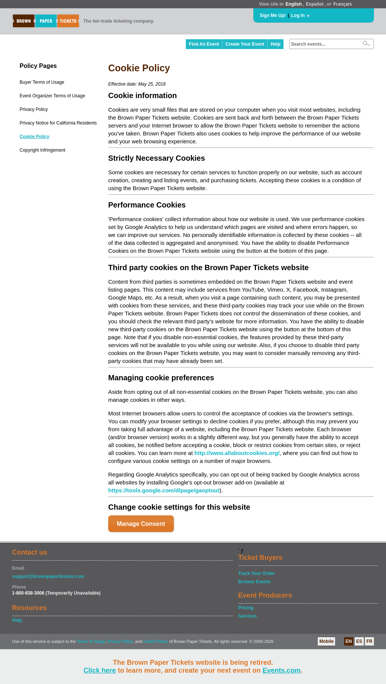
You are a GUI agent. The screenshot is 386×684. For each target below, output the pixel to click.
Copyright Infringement (42, 150)
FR (369, 641)
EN (349, 641)
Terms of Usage (91, 641)
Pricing (246, 607)
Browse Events (254, 581)
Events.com (282, 670)
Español (315, 4)
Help (275, 44)
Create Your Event (244, 44)
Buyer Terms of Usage (42, 82)
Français (342, 4)
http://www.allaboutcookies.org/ (236, 453)
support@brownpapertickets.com (48, 576)
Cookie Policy (34, 136)
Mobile (326, 641)
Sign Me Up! (273, 15)
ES (359, 641)
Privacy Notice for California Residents (58, 123)
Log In (298, 15)
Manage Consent (141, 524)
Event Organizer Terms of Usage (52, 95)
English (293, 4)
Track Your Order (256, 573)
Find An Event (204, 44)
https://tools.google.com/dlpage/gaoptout (163, 490)
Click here (99, 670)
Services (247, 616)
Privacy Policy (34, 109)
